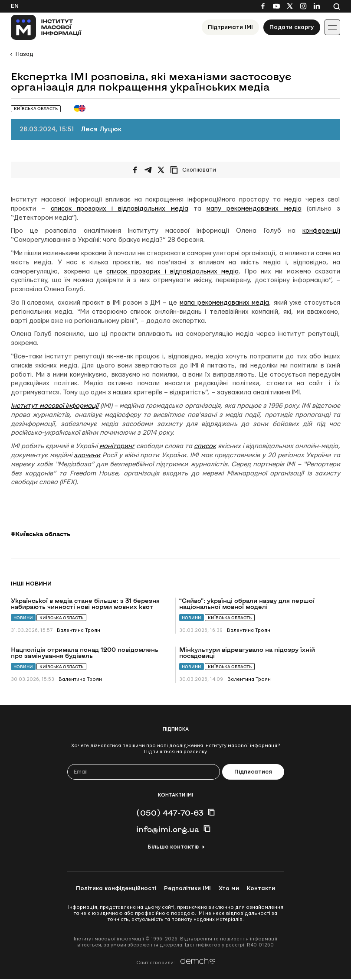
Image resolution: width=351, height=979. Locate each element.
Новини (23, 617)
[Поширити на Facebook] (135, 170)
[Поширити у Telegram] (148, 170)
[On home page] (46, 27)
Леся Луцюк (101, 129)
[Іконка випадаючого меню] (332, 27)
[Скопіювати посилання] (195, 170)
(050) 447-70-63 (169, 812)
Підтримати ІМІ (230, 27)
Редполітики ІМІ (187, 888)
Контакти (261, 888)
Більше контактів (173, 847)
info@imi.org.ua (167, 829)
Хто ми (229, 888)
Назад (24, 54)
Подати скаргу (291, 27)
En (15, 6)
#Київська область (40, 534)
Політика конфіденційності (116, 888)
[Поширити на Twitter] (161, 170)
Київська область (61, 617)
